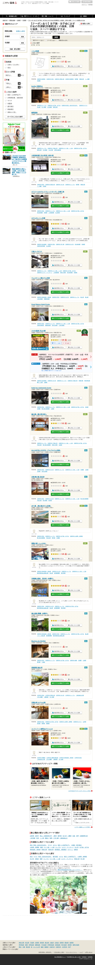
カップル (58, 847)
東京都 (47, 942)
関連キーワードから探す (10, 949)
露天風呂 (79, 845)
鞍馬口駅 (55, 107)
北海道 (57, 942)
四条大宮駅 (63, 272)
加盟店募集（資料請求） (45, 952)
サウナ (50, 845)
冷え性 (77, 847)
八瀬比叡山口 (64, 838)
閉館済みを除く (63, 40)
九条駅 (84, 660)
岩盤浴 (76, 849)
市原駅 (38, 80)
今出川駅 (50, 150)
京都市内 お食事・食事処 (76, 536)
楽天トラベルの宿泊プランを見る (60, 130)
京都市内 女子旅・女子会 (54, 105)
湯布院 (70, 945)
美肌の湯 (44, 849)
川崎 (23, 947)
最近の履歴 (86, 1)
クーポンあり (51, 40)
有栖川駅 (81, 380)
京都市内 (58, 947)
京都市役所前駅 (41, 246)
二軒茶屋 (32, 838)
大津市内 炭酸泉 (41, 757)
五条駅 (86, 407)
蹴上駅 (82, 297)
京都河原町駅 (40, 325)
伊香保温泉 (51, 945)
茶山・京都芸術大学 (46, 836)
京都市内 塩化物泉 (41, 244)
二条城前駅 (51, 212)
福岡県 (72, 942)
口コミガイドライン (71, 952)
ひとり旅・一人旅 (49, 847)
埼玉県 (27, 942)
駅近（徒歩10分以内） (40, 845)
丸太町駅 (57, 212)
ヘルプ (81, 952)
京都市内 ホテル (77, 721)
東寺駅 (50, 500)
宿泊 (31, 845)
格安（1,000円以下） (64, 845)
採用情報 (90, 957)
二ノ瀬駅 (87, 79)
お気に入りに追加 (75, 66)
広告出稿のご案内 (59, 952)
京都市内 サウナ (83, 105)
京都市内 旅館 (73, 660)
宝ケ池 (65, 836)
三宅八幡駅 (40, 697)
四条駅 (45, 212)
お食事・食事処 (34, 847)
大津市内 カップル (70, 695)
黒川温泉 (64, 945)
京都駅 (38, 408)
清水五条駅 (55, 325)
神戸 (69, 947)
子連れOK (51, 849)
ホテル (55, 845)
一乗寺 (55, 836)
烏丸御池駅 (40, 212)
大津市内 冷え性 (60, 695)
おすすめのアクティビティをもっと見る (79, 791)
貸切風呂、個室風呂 (61, 849)
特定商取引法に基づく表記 (74, 957)
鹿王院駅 (63, 573)
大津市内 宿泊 (40, 695)
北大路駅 (49, 107)
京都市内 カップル (41, 105)
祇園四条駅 (47, 299)
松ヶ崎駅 (44, 107)
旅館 (41, 847)
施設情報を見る (58, 66)
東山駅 (86, 297)
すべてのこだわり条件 (15, 117)
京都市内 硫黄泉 (41, 79)
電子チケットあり (38, 40)
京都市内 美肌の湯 (59, 79)
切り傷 (82, 859)
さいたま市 (36, 947)
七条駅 (52, 408)
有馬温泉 (31, 945)
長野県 (62, 942)
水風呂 (73, 845)
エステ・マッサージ (68, 847)
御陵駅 (48, 723)
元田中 (37, 836)
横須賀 (28, 947)
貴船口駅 (81, 79)
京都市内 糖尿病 (69, 79)
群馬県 (42, 942)
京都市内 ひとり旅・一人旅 (66, 148)
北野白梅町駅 (57, 150)
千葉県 (32, 942)
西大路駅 (45, 500)
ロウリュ (70, 849)
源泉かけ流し (12, 112)
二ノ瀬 (42, 838)
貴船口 (47, 838)
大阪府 (52, 942)
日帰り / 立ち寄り (13, 65)
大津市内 (64, 947)
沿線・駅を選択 (15, 49)
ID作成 (90, 4)
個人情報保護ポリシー (60, 957)
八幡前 (70, 836)
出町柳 (32, 836)
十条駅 (43, 662)
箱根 (26, 945)
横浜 (20, 947)
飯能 (42, 947)
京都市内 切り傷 (60, 244)
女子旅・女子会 (84, 847)
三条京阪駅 (40, 299)
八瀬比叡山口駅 (80, 695)
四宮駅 (38, 723)
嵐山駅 (51, 573)
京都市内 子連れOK (52, 148)
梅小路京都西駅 (46, 408)
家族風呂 (11, 109)
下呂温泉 (44, 945)
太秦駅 (45, 382)
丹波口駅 (39, 445)
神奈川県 (21, 942)
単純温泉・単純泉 (35, 849)
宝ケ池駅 (52, 697)
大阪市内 (52, 947)
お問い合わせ (88, 952)
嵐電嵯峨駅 (57, 573)
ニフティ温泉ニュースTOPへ (82, 827)
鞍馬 (51, 838)
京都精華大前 (84, 836)
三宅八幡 (56, 838)
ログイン (84, 4)
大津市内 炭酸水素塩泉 (52, 757)
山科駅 (84, 721)
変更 (22, 36)
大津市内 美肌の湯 (50, 695)
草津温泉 (21, 945)
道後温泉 (57, 945)
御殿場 (46, 947)
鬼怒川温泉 (76, 945)
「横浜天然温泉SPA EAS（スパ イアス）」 (69, 869)
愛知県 (67, 942)
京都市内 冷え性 (60, 184)
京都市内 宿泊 (50, 79)
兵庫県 (37, 942)
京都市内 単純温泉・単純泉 (44, 297)
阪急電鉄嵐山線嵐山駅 (42, 573)
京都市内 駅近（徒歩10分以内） (70, 105)
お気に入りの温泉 (74, 1)
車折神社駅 (87, 380)
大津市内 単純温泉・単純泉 (66, 757)
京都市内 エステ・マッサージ (44, 272)
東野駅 (43, 723)
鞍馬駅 (76, 79)
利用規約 (84, 957)
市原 (37, 838)
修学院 (60, 836)
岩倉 (73, 836)
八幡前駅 (46, 697)
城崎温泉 (37, 945)
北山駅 (38, 107)
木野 (77, 836)
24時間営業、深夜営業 (15, 98)
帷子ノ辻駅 (40, 382)
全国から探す (20, 31)
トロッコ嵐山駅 (41, 635)
